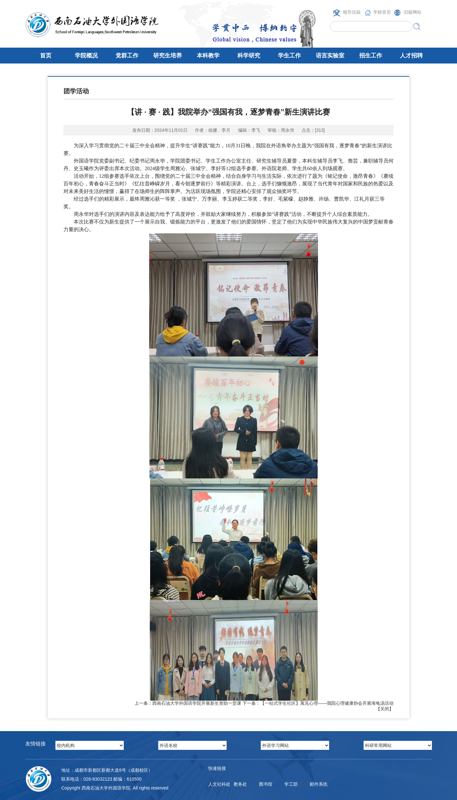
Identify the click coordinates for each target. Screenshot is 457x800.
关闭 (384, 708)
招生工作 (370, 55)
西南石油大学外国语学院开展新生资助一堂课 (196, 703)
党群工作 (127, 55)
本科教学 (208, 55)
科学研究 (248, 55)
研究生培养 (167, 55)
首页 (45, 55)
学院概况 (86, 55)
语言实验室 (330, 55)
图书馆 (265, 784)
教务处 (240, 784)
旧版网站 (412, 12)
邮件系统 (319, 784)
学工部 (291, 784)
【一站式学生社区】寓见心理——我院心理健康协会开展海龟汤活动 (327, 703)
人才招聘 (411, 55)
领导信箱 (352, 12)
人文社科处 (219, 784)
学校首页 (382, 12)
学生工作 (289, 55)
